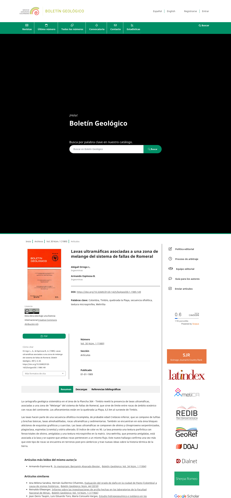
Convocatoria (96, 29)
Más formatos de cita (35, 373)
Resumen (66, 389)
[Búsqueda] (106, 149)
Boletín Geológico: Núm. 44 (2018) (79, 486)
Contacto (115, 29)
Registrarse (190, 11)
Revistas (27, 29)
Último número (46, 29)
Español (157, 11)
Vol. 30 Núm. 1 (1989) (56, 241)
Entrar (205, 11)
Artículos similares (36, 476)
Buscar (204, 25)
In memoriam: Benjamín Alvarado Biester (77, 466)
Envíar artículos (184, 288)
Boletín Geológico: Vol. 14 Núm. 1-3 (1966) (75, 492)
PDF (45, 336)
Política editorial (184, 249)
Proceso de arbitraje (186, 259)
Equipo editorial (185, 268)
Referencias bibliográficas (106, 389)
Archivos (39, 241)
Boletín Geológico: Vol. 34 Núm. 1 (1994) (124, 466)
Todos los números (72, 29)
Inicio (28, 241)
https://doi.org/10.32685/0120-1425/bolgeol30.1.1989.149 (109, 291)
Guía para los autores (187, 278)
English (171, 11)
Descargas (81, 389)
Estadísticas (133, 29)
